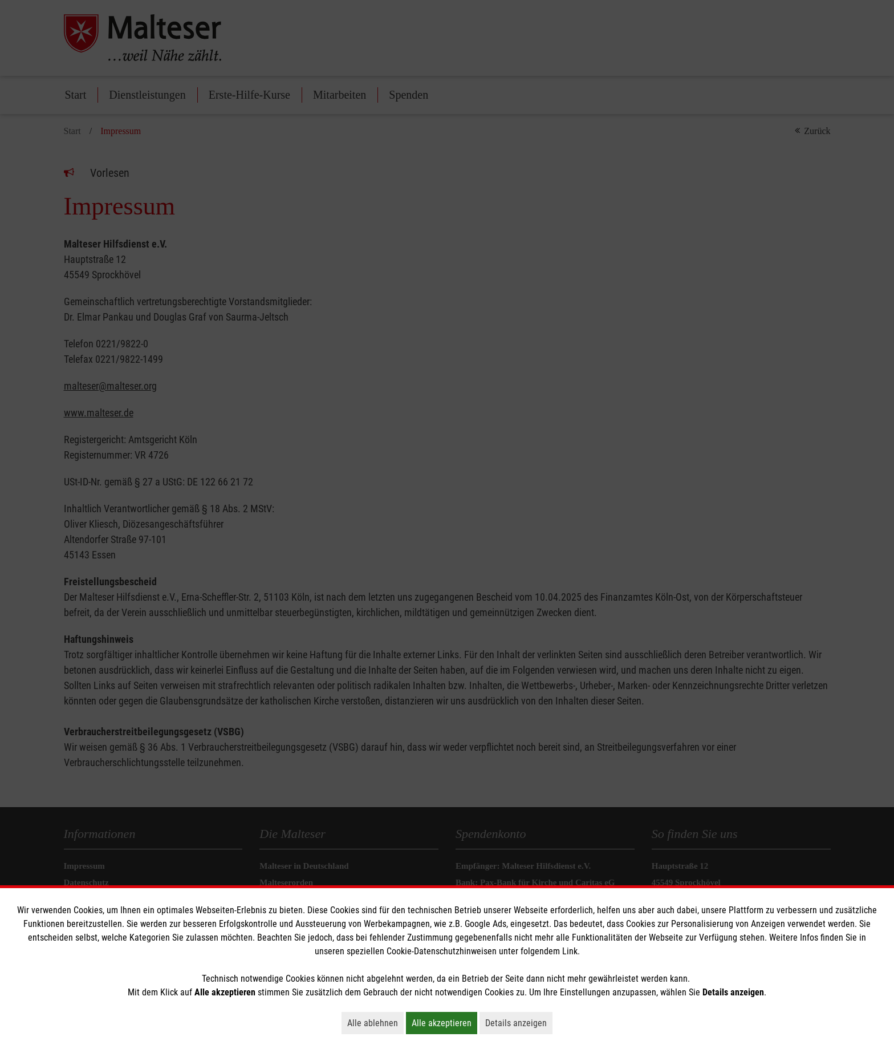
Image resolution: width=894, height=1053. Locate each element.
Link (570, 951)
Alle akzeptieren (444, 1022)
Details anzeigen (518, 1022)
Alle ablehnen (375, 1022)
